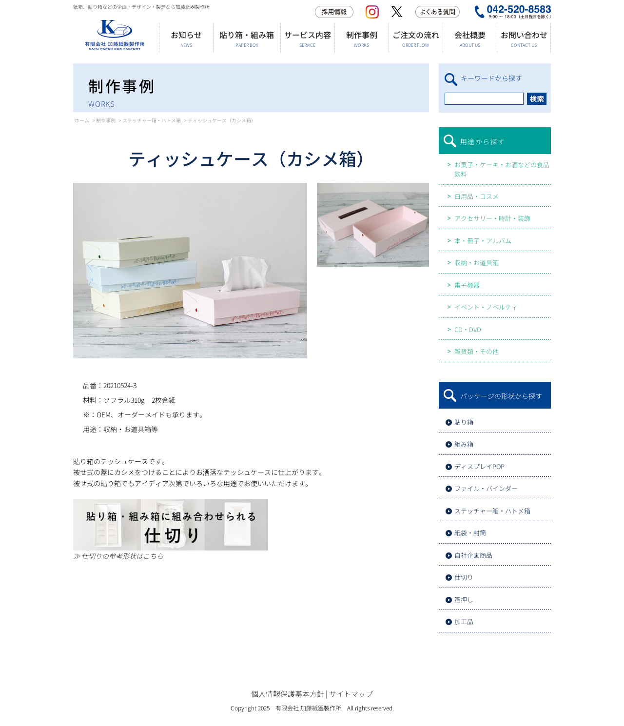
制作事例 (361, 39)
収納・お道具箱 (476, 262)
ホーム (82, 120)
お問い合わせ (524, 39)
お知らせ (186, 39)
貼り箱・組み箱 (246, 39)
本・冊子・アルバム (482, 240)
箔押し (463, 599)
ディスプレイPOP (479, 466)
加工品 (463, 621)
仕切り (463, 577)
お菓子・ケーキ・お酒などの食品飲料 (501, 169)
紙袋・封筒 (470, 532)
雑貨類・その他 (476, 351)
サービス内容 (307, 39)
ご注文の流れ (416, 39)
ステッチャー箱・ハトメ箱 (151, 120)
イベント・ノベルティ (486, 307)
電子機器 (467, 285)
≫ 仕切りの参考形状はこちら (118, 556)
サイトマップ (351, 693)
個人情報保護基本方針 (287, 693)
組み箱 (463, 444)
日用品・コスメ (476, 196)
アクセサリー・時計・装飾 (492, 218)
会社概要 (470, 39)
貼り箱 (463, 422)
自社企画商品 (473, 555)
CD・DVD (467, 329)
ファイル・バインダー (486, 488)
